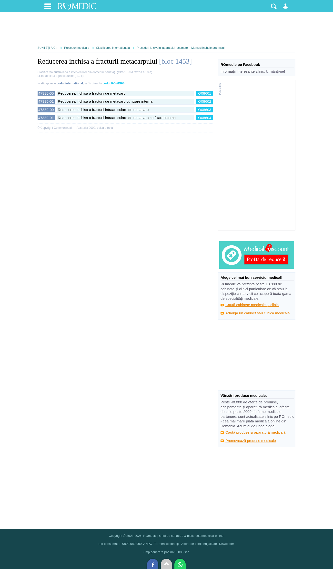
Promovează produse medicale (250, 441)
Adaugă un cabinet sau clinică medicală (257, 313)
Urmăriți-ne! (275, 71)
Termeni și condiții (166, 544)
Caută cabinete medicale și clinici (252, 305)
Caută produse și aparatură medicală (255, 432)
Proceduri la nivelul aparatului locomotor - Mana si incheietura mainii (181, 48)
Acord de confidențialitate (199, 544)
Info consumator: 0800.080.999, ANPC (125, 544)
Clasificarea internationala (113, 48)
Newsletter (226, 544)
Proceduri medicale (76, 48)
